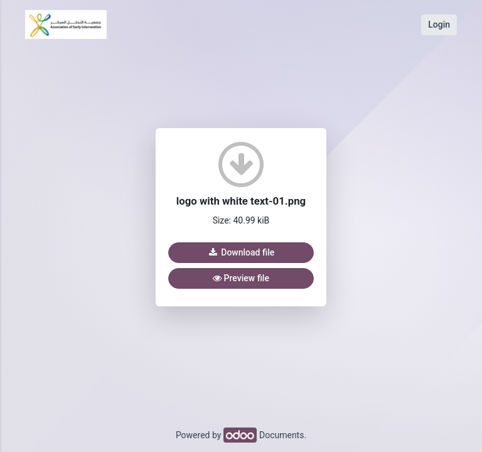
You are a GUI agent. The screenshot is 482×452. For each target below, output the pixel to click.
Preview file (241, 278)
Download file (241, 252)
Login (439, 24)
